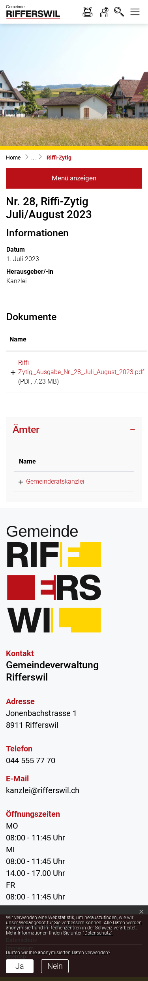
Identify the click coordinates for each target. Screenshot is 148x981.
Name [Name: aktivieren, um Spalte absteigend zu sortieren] (27, 461)
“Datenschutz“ (97, 933)
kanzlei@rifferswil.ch (42, 790)
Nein (55, 966)
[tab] (74, 429)
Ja (19, 966)
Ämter (26, 429)
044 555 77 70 (30, 760)
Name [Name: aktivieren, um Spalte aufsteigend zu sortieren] (17, 339)
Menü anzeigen (74, 178)
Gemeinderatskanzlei (55, 481)
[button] (135, 12)
